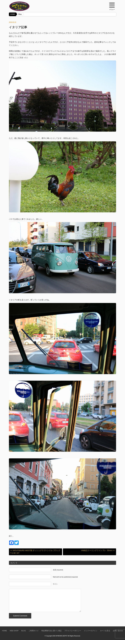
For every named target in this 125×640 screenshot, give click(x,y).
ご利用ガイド (34, 631)
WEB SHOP (14, 631)
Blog (19, 14)
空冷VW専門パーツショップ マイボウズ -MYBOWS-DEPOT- (23, 6)
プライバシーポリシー (72, 631)
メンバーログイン (90, 631)
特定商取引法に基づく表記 (51, 631)
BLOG (23, 631)
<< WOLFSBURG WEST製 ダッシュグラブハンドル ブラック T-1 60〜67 (35, 551)
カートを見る (105, 631)
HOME (12, 14)
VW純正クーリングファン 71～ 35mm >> (98, 550)
